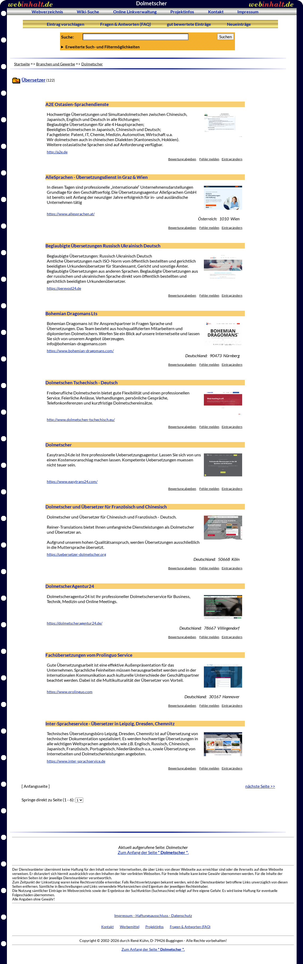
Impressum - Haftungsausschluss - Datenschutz (153, 915)
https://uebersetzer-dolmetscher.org (76, 554)
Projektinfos (182, 11)
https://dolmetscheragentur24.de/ (74, 623)
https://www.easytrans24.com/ (72, 481)
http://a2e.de (57, 152)
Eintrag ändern (232, 159)
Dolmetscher (92, 64)
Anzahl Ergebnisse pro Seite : (147, 46)
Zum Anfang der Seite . (153, 852)
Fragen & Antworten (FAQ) (126, 24)
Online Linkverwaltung (135, 11)
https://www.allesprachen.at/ (71, 214)
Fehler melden (209, 159)
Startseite (22, 64)
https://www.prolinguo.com (69, 692)
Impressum (247, 11)
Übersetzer (33, 80)
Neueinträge (238, 24)
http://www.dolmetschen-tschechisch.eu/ (81, 420)
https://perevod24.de (64, 288)
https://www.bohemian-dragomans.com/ (80, 351)
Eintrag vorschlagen (65, 24)
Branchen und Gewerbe (55, 64)
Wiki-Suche (88, 11)
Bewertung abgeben (182, 159)
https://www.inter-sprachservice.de (76, 761)
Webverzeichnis (47, 11)
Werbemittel (129, 927)
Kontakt (216, 11)
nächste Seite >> (260, 786)
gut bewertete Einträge (189, 24)
